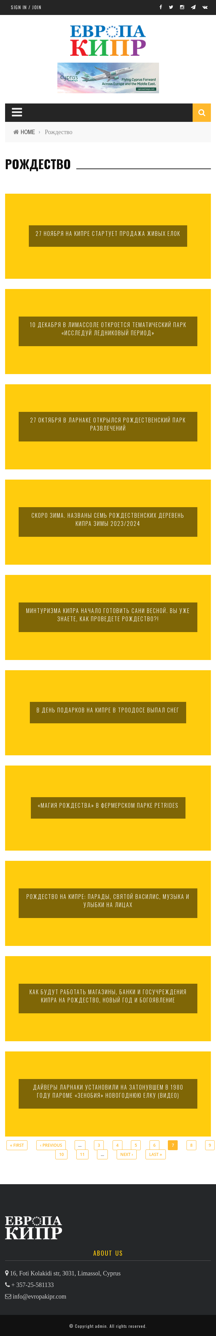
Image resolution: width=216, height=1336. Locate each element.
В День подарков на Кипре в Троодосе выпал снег (108, 710)
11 (82, 1154)
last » (155, 1154)
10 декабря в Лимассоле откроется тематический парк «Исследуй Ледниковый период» (108, 329)
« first (17, 1145)
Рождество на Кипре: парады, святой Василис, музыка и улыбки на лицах (108, 900)
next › (126, 1154)
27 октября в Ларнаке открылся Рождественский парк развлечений (108, 424)
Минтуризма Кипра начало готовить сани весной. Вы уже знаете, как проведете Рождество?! (108, 615)
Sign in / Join (26, 7)
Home (28, 132)
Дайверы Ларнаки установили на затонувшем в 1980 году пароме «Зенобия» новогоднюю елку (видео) (108, 1091)
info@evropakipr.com (39, 1296)
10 (61, 1154)
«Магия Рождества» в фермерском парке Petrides (108, 805)
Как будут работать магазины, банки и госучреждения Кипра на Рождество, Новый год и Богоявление (108, 996)
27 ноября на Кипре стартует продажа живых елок (108, 233)
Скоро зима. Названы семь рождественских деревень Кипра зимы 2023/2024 (108, 519)
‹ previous (51, 1145)
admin (101, 1326)
